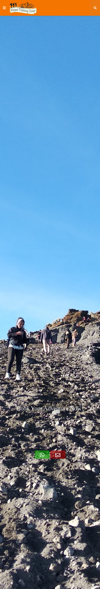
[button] (4, 8)
